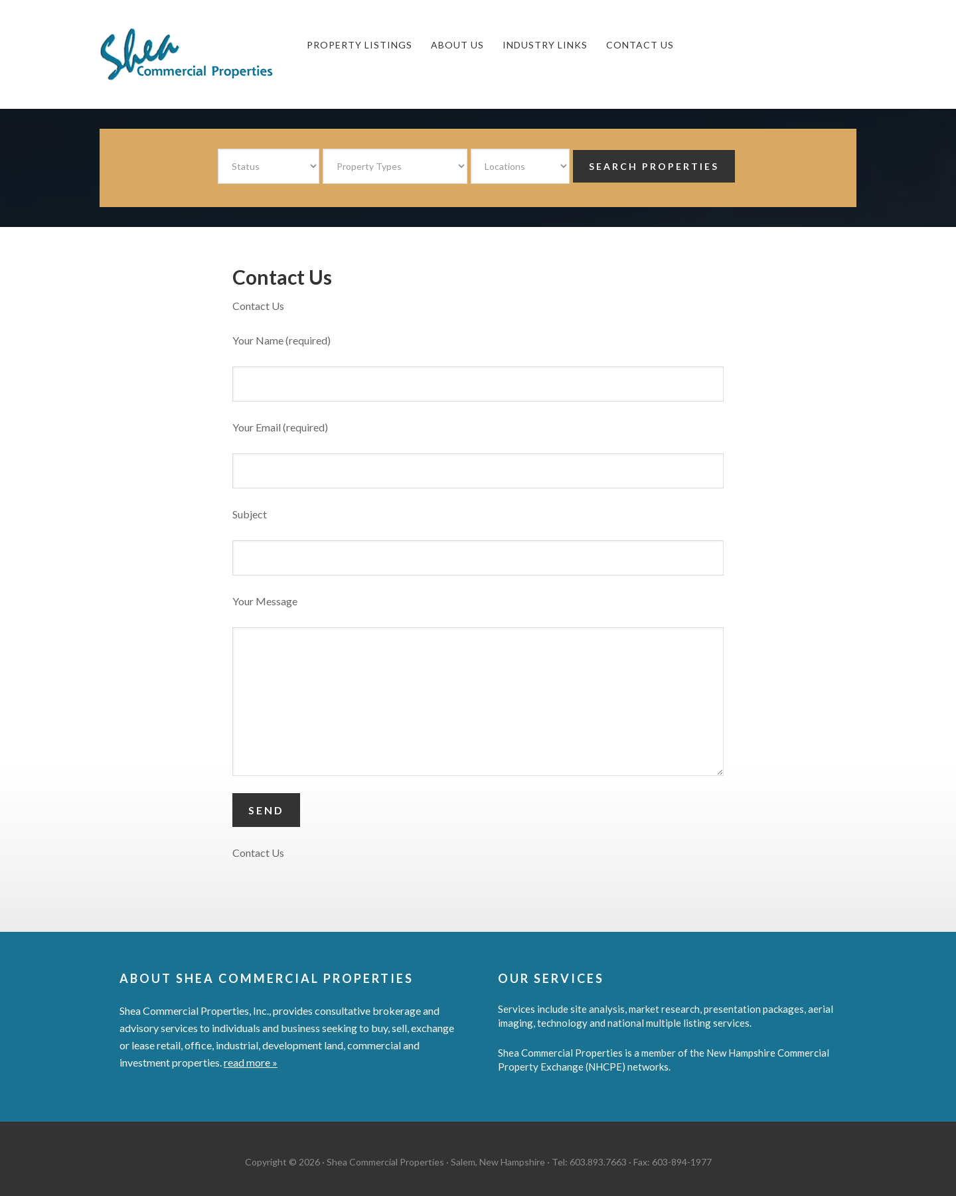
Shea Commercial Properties (199, 54)
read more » (251, 1062)
